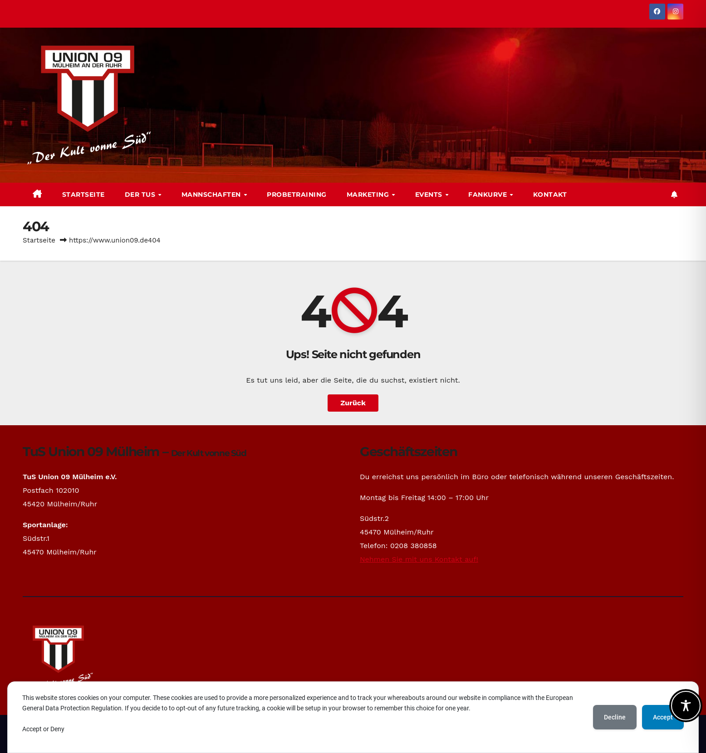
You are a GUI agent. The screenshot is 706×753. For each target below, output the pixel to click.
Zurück (353, 402)
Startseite (83, 194)
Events (430, 194)
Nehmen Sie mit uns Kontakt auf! (419, 559)
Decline (615, 717)
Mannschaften (212, 194)
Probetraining (297, 194)
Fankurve (488, 194)
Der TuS (141, 194)
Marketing (369, 194)
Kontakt (550, 194)
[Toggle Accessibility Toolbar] (685, 705)
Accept (663, 717)
